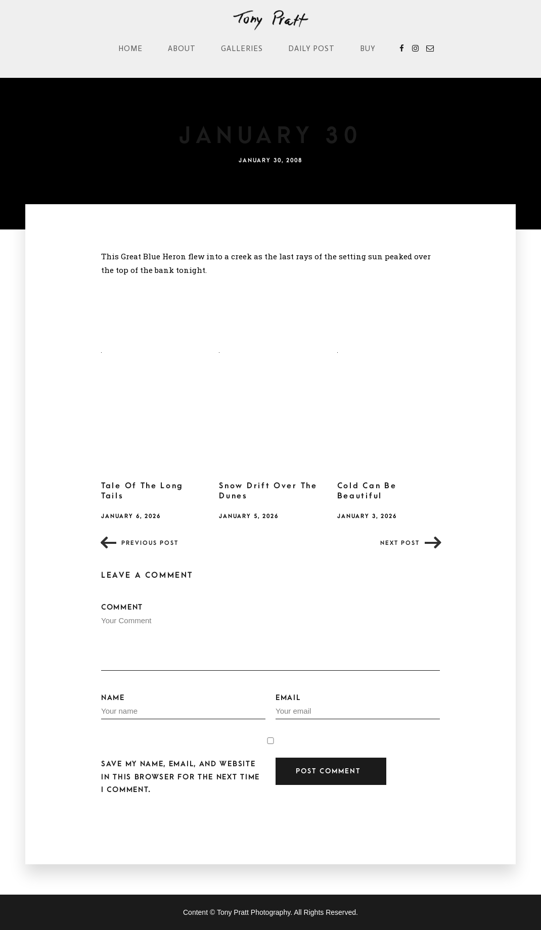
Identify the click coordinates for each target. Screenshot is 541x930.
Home (130, 48)
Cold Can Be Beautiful (367, 490)
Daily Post (311, 48)
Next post (400, 543)
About (182, 48)
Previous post (149, 543)
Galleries (242, 48)
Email (358, 706)
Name (183, 706)
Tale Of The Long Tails (142, 490)
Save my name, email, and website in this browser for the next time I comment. (180, 777)
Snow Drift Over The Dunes (268, 490)
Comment (270, 637)
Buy (368, 48)
